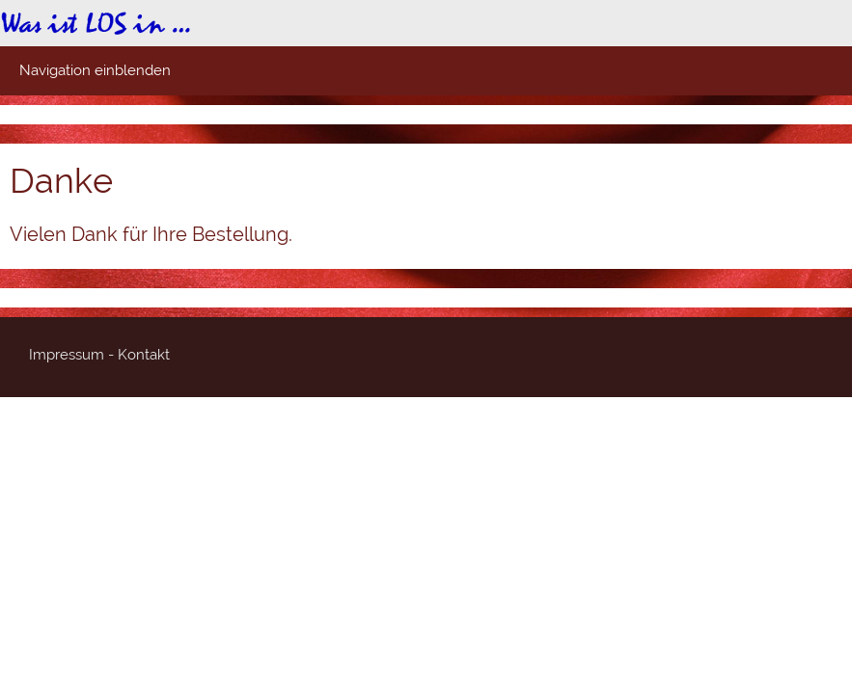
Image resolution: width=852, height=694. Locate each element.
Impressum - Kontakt (99, 354)
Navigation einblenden (95, 70)
